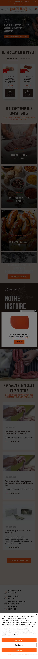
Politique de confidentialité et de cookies (22, 655)
